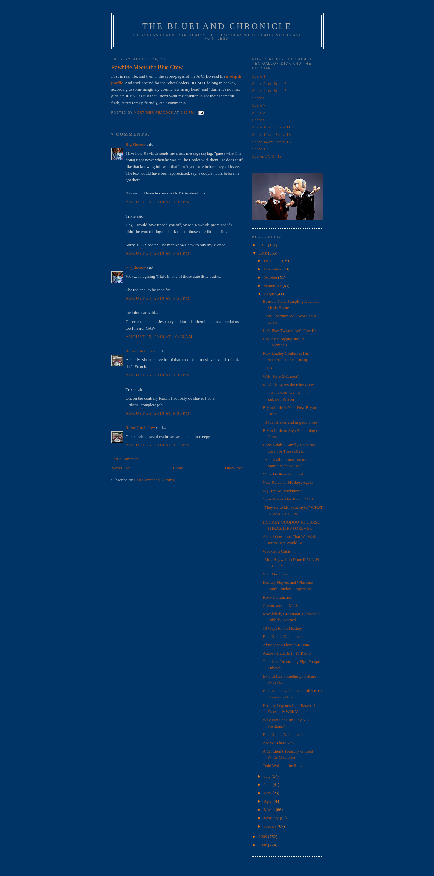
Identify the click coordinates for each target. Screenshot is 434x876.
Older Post (234, 468)
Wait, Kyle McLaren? (281, 376)
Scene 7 (259, 105)
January (271, 826)
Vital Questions (275, 574)
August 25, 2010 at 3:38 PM (158, 374)
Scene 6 (259, 97)
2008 (263, 844)
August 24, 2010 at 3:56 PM (158, 298)
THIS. (268, 368)
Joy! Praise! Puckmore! (282, 490)
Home (178, 468)
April (269, 801)
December (273, 260)
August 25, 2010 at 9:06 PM (158, 413)
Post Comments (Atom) (154, 479)
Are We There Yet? (278, 742)
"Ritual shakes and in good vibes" (291, 422)
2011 (263, 245)
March (270, 809)
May (268, 792)
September (273, 285)
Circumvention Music (281, 605)
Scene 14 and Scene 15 (271, 141)
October (271, 277)
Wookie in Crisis (277, 551)
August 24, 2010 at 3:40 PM (158, 201)
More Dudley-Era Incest (283, 474)
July (268, 776)
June (268, 784)
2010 (263, 253)
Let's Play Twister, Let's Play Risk (291, 330)
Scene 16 (260, 148)
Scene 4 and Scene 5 (269, 90)
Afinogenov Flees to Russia (286, 644)
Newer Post (121, 468)
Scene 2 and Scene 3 (269, 83)
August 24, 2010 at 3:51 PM (158, 253)
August (270, 294)
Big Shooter (136, 144)
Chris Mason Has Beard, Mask (288, 499)
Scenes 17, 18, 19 (267, 156)
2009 (263, 836)
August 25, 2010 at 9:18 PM (158, 444)
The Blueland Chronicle (217, 26)
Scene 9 (259, 119)
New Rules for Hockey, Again (288, 482)
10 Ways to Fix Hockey (282, 628)
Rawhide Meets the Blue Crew (288, 384)
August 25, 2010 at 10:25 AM (159, 336)
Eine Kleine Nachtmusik (283, 636)
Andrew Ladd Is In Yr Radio (287, 653)
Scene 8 (259, 112)
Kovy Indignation (277, 597)
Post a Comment (125, 458)
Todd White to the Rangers (285, 765)
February (272, 817)
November (273, 269)
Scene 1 (259, 76)
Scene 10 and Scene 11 (271, 127)
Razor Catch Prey (140, 351)
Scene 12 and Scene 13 (271, 134)
